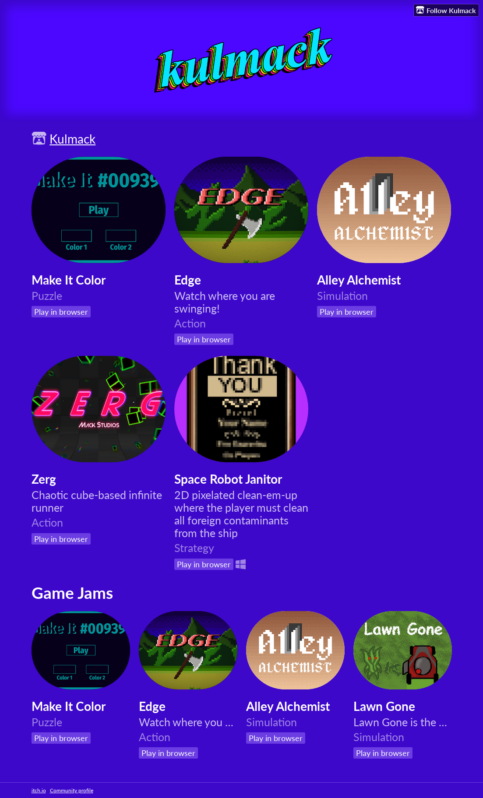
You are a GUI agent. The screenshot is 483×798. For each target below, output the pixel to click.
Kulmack (72, 138)
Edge (187, 279)
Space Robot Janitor (228, 478)
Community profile (71, 790)
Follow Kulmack (446, 10)
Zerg (44, 478)
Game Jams (72, 592)
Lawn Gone (384, 706)
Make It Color (69, 279)
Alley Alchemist (359, 279)
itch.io (39, 790)
